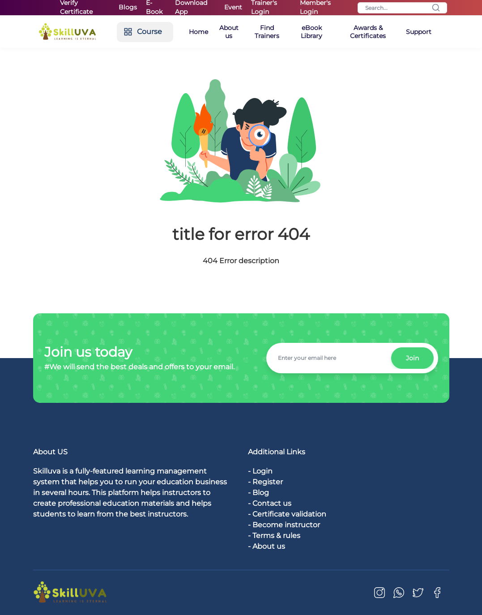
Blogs (128, 7)
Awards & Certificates (368, 32)
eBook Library (311, 32)
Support (418, 32)
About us (229, 32)
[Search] (402, 7)
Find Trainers (267, 32)
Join (412, 358)
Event (233, 7)
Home (198, 32)
